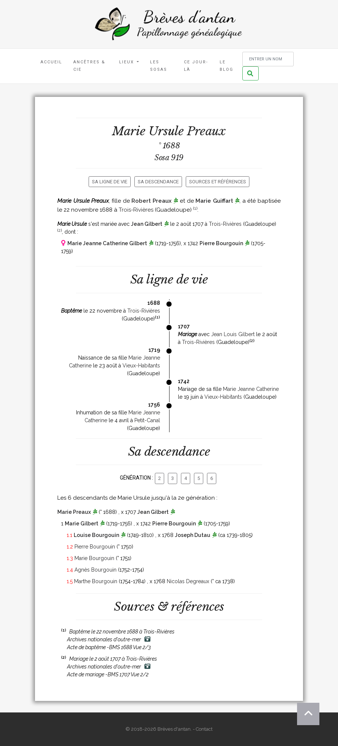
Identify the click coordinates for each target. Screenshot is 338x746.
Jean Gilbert (146, 224)
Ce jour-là (196, 66)
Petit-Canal (147, 420)
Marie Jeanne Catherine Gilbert (107, 243)
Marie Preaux (74, 512)
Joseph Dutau (192, 535)
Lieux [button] (127, 62)
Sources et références (217, 181)
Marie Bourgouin (94, 558)
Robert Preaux (151, 200)
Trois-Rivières (136, 209)
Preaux (206, 131)
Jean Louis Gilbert (233, 334)
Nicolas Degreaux (188, 581)
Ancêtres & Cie (89, 66)
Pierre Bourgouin (221, 243)
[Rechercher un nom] (268, 59)
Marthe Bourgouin (95, 581)
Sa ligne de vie (109, 181)
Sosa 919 (169, 157)
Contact (204, 729)
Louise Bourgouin (96, 535)
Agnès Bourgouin (95, 570)
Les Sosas (158, 66)
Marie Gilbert (81, 524)
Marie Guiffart (214, 200)
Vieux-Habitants (141, 366)
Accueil (51, 62)
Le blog (226, 66)
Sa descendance (158, 181)
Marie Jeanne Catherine (251, 389)
